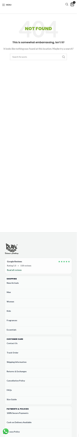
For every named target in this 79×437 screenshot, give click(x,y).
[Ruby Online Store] (12, 249)
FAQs (9, 390)
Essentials (11, 329)
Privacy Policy (13, 431)
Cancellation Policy (16, 380)
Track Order (12, 352)
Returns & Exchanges (17, 371)
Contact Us (12, 343)
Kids (9, 311)
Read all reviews (14, 270)
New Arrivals (13, 283)
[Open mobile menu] (7, 5)
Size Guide (12, 399)
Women (10, 301)
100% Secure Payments (17, 413)
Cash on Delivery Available (19, 422)
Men (9, 292)
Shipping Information (16, 362)
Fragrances (12, 320)
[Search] (67, 4)
